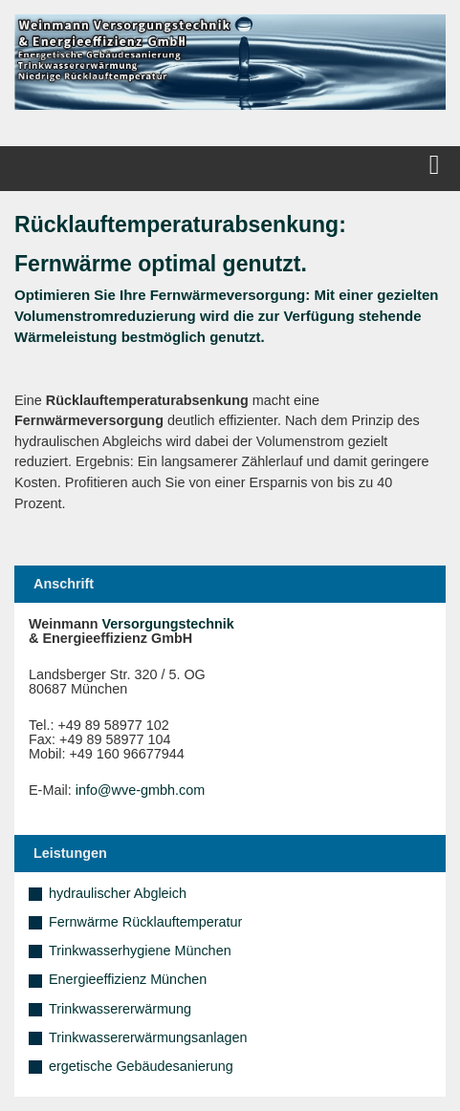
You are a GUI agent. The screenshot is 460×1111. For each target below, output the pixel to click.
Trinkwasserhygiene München (140, 950)
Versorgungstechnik (168, 623)
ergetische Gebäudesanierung (141, 1066)
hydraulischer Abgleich (117, 893)
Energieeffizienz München (128, 979)
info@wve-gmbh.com (140, 790)
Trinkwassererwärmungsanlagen (148, 1037)
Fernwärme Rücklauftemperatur (145, 921)
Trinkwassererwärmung (120, 1008)
